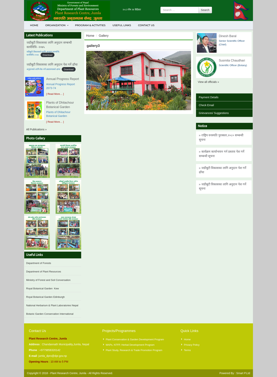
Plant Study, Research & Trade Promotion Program (134, 350)
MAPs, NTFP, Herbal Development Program (130, 344)
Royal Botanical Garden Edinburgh (45, 296)
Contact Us (146, 25)
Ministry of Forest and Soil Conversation (48, 280)
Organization (57, 25)
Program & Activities (90, 25)
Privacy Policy (191, 344)
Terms (187, 350)
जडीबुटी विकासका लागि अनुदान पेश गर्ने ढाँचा (52, 64)
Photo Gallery (35, 138)
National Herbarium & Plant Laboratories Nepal (52, 305)
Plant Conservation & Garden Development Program (135, 339)
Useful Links (122, 25)
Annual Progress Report (62, 79)
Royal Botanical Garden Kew (42, 288)
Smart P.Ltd (243, 373)
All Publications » (36, 129)
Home (34, 25)
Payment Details (209, 97)
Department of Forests (38, 263)
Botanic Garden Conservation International (49, 313)
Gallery (104, 35)
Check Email (206, 105)
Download (47, 55)
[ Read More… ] (55, 93)
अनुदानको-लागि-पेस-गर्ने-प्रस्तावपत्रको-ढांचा (43, 69)
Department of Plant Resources (43, 271)
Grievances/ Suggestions (214, 113)
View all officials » (208, 81)
